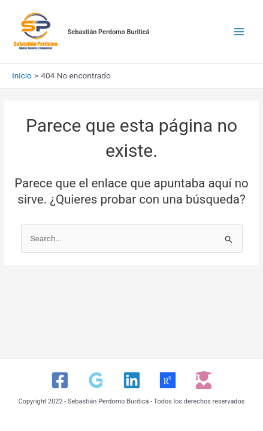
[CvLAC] (204, 380)
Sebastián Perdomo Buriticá (109, 32)
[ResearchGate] (168, 380)
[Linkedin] (132, 380)
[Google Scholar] (96, 380)
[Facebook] (60, 380)
